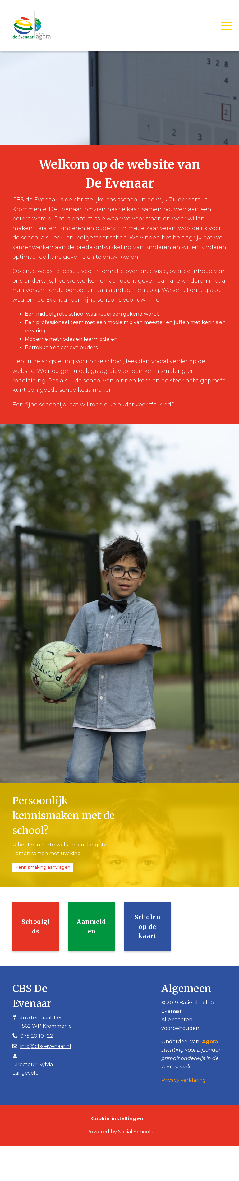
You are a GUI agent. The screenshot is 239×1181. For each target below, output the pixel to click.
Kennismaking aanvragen (42, 867)
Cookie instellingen (117, 1119)
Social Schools (135, 1132)
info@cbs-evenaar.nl (45, 1046)
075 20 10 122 (36, 1036)
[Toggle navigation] (226, 26)
